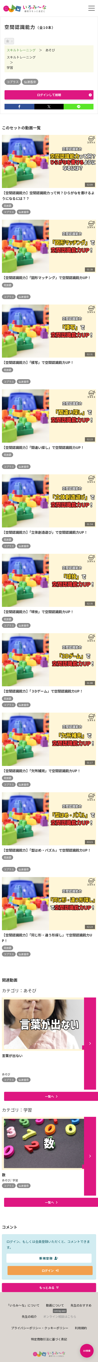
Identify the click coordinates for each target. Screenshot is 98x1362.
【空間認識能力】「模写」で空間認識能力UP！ (38, 362)
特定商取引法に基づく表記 (49, 1339)
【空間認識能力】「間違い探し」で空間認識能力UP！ (43, 447)
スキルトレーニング (21, 50)
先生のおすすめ (81, 1305)
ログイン (50, 1270)
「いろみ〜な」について (23, 1305)
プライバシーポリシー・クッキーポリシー (39, 1328)
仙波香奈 (30, 82)
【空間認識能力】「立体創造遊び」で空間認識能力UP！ (44, 532)
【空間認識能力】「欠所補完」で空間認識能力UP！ (41, 770)
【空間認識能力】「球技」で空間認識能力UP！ (38, 611)
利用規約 (81, 1328)
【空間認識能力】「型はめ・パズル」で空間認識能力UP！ (46, 850)
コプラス (13, 82)
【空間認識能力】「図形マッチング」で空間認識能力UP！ (46, 277)
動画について (55, 1305)
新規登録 (49, 1258)
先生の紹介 (29, 1316)
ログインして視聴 (64, 95)
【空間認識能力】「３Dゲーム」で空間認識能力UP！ (42, 691)
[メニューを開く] (91, 8)
